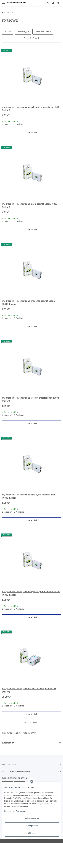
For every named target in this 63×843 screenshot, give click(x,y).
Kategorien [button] (8, 743)
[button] (48, 2)
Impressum (9, 811)
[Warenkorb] (58, 2)
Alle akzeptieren (32, 818)
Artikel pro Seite (42, 31)
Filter (7, 31)
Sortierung (22, 31)
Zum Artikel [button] (31, 132)
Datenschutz (21, 811)
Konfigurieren (32, 826)
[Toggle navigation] (3, 1)
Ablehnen (32, 833)
